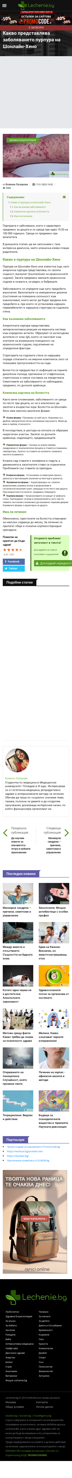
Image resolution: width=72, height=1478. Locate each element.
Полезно (43, 1311)
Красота (43, 1343)
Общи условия (15, 1406)
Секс (41, 1339)
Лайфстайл (12, 1348)
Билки (9, 1362)
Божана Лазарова (17, 184)
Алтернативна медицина (20, 1343)
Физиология (46, 1371)
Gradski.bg (11, 1415)
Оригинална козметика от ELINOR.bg (28, 1160)
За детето (44, 1321)
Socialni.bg (25, 1415)
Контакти (42, 1402)
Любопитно (12, 1311)
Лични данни (44, 1406)
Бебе (8, 1339)
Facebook (12, 561)
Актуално (44, 1375)
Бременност (46, 1330)
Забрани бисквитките (36, 12)
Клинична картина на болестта (31, 211)
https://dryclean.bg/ (18, 1156)
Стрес (9, 1366)
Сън (41, 1362)
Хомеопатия (46, 1348)
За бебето (11, 1325)
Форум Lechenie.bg (16, 1380)
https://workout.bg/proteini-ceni (25, 1151)
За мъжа (10, 1321)
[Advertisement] (34, 92)
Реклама (11, 1402)
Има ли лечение (23, 216)
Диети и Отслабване (50, 1325)
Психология (45, 1366)
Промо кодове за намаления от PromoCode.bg (33, 1146)
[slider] (13, 549)
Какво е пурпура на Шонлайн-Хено (31, 202)
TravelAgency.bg (42, 1415)
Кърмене (44, 1334)
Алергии (10, 1357)
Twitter (11, 568)
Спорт (42, 1357)
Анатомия (11, 1371)
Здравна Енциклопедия (19, 1316)
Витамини (11, 1375)
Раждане (10, 1334)
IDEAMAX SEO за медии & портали (25, 1450)
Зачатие (10, 1330)
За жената (44, 1316)
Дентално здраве (15, 1353)
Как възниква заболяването (30, 207)
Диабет (43, 1353)
